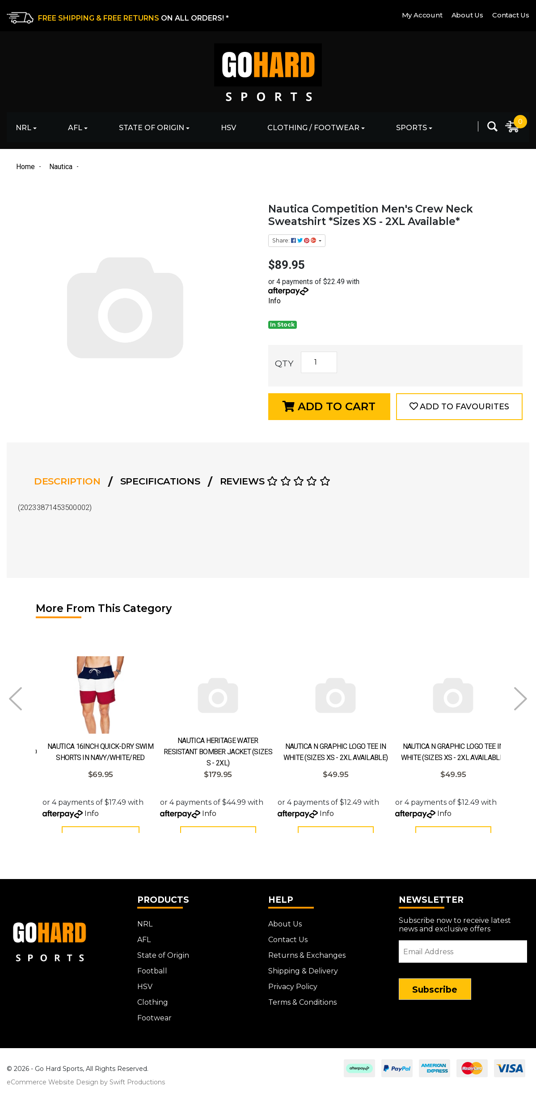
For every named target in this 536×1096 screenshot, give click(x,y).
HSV (228, 127)
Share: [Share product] (294, 240)
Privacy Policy (292, 991)
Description (67, 481)
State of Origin (151, 127)
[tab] (70, 481)
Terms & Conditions (302, 1007)
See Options (100, 837)
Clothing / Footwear (313, 127)
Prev (15, 698)
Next (520, 698)
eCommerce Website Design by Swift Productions (86, 1087)
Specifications (160, 481)
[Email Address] (463, 956)
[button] (459, 406)
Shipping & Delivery (303, 976)
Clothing (152, 1007)
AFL (75, 127)
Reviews (275, 481)
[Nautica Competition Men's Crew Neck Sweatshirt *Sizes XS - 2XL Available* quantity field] (319, 362)
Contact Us (510, 15)
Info (274, 301)
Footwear (154, 1023)
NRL (23, 127)
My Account (422, 15)
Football (152, 976)
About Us (467, 15)
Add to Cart (329, 406)
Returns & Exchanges (307, 960)
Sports (411, 127)
